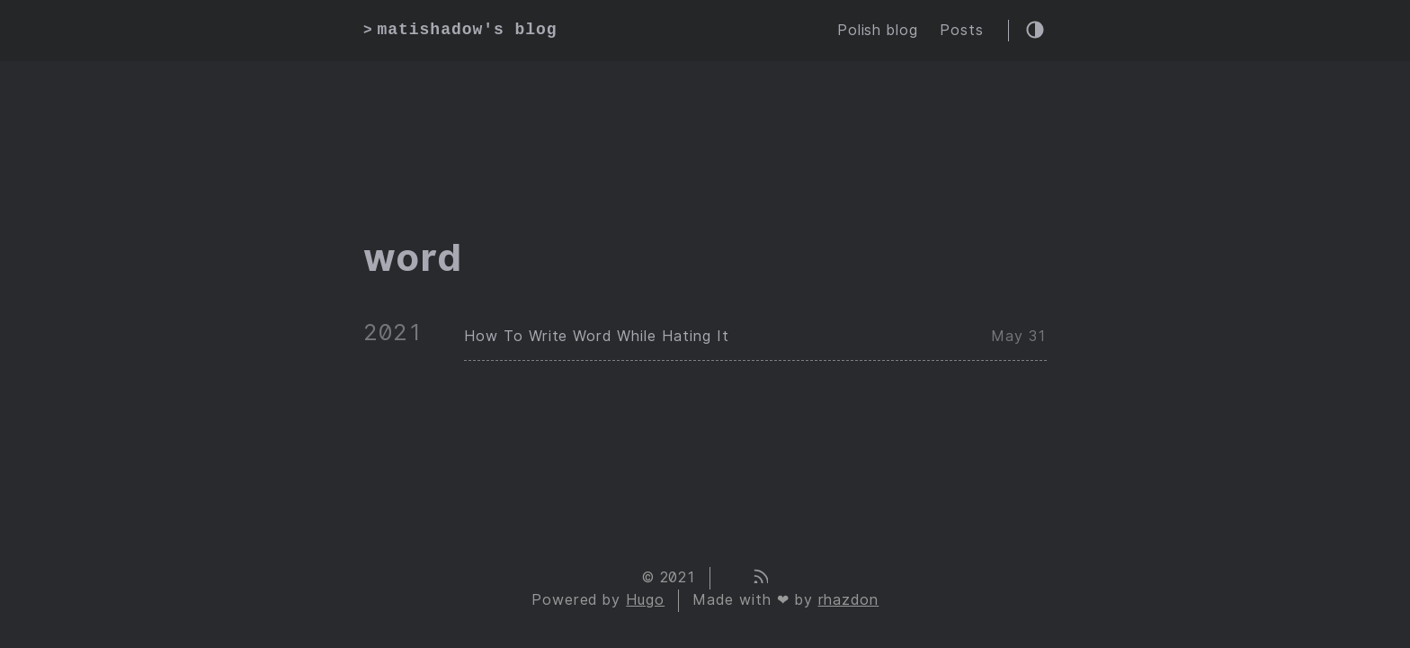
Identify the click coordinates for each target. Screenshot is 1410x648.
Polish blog (878, 30)
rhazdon (848, 599)
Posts (962, 30)
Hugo (645, 599)
